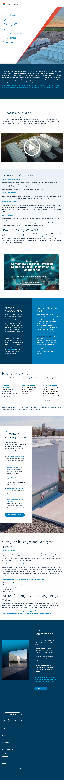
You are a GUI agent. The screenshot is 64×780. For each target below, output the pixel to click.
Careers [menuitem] (4, 732)
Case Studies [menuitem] (5, 739)
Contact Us (41, 688)
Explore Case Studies (15, 515)
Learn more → (6, 398)
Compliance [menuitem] (5, 756)
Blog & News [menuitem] (5, 746)
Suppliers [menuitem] (4, 763)
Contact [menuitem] (4, 735)
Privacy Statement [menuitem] (7, 753)
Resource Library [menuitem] (6, 742)
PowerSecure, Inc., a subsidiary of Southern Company (25, 768)
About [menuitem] (3, 728)
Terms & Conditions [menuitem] (7, 749)
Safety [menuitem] (3, 760)
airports (18, 347)
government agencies (47, 336)
